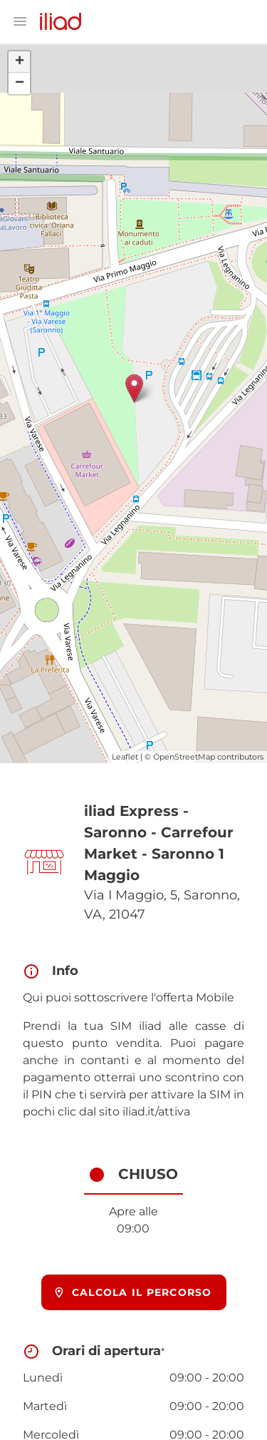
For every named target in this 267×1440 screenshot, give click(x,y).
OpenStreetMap (184, 757)
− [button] (19, 83)
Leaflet (125, 757)
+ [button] (19, 62)
